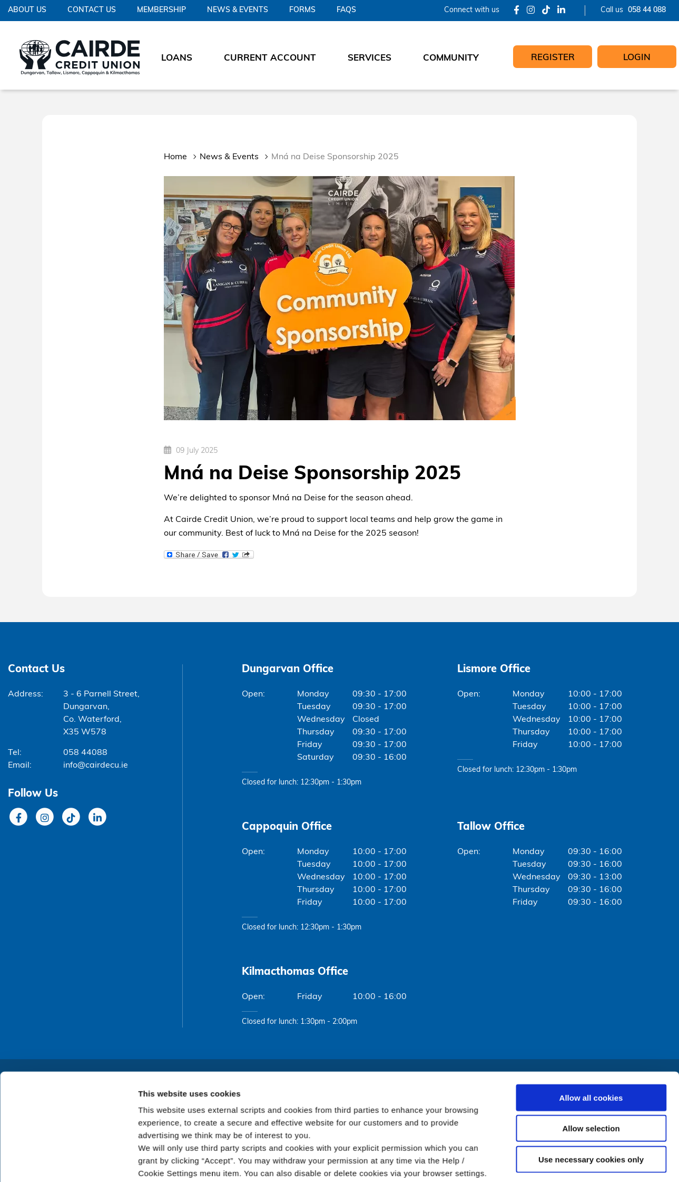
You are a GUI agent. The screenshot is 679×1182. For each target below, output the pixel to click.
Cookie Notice (406, 959)
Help (16, 1164)
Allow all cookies (591, 871)
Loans (176, 58)
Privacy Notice (134, 1164)
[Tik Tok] (546, 10)
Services (369, 58)
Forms (302, 10)
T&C (39, 1164)
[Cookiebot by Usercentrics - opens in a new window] (68, 1002)
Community (451, 58)
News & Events (237, 10)
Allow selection (590, 901)
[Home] (80, 55)
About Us (27, 10)
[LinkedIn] (561, 10)
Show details (552, 1001)
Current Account (270, 58)
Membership (161, 10)
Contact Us (91, 10)
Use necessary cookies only (591, 932)
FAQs (346, 10)
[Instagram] (531, 10)
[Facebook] (516, 10)
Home (175, 157)
